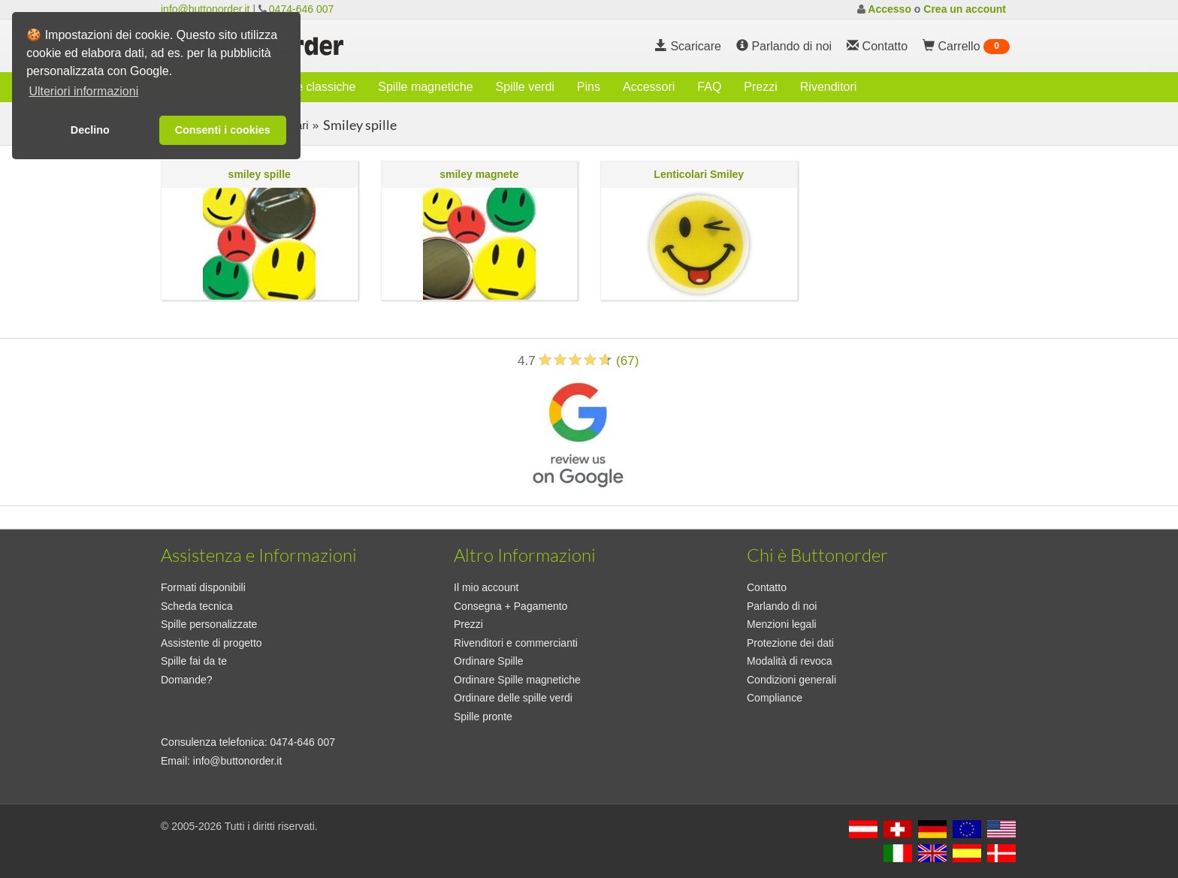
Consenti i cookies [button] (222, 130)
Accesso (889, 9)
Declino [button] (90, 130)
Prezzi (760, 86)
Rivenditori (828, 86)
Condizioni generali (791, 680)
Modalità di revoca (789, 661)
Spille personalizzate (209, 624)
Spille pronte (483, 717)
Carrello (966, 46)
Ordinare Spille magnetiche (517, 680)
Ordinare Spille (489, 661)
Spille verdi (525, 86)
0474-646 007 (301, 9)
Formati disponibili (203, 587)
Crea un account (964, 9)
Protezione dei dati (790, 643)
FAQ (709, 86)
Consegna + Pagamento (510, 606)
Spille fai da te (194, 661)
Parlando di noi (784, 46)
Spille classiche (314, 86)
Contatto (767, 587)
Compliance (774, 698)
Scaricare (688, 46)
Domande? (187, 680)
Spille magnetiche (425, 86)
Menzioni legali (782, 624)
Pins (588, 86)
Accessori (649, 86)
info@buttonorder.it (205, 9)
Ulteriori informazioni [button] (83, 91)
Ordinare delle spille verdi (513, 698)
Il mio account (486, 587)
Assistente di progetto (211, 643)
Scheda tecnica (197, 606)
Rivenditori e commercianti (516, 643)
